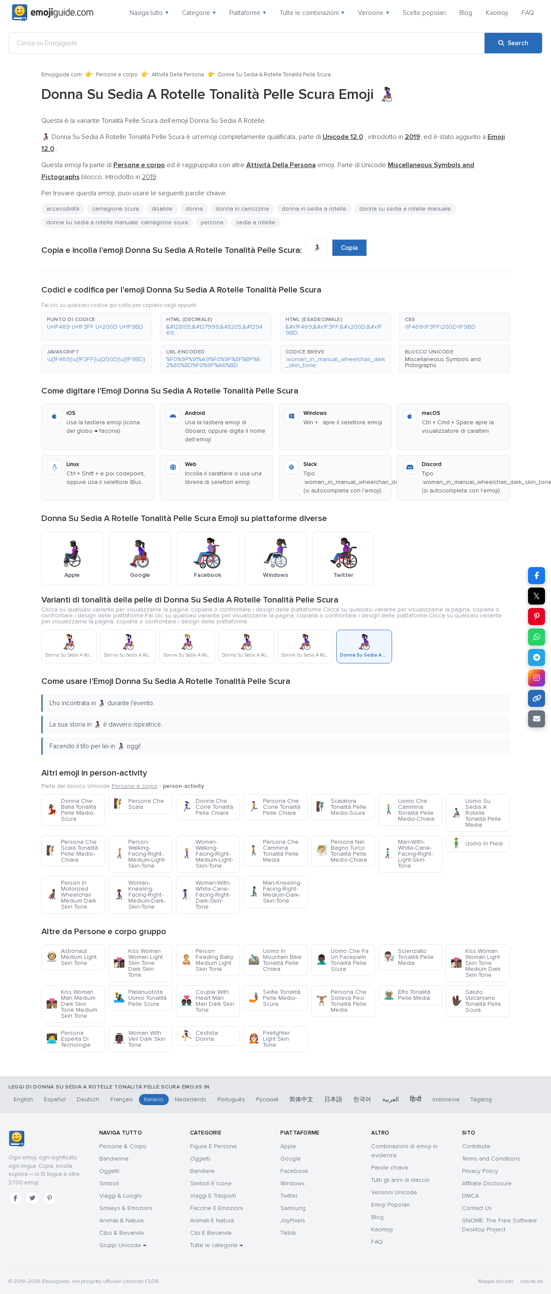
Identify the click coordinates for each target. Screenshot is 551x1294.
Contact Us (477, 1208)
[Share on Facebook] (536, 575)
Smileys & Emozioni (125, 1208)
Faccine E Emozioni (216, 1208)
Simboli (109, 1183)
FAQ (528, 13)
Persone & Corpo (123, 1146)
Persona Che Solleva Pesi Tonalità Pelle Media (341, 1000)
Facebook (294, 1171)
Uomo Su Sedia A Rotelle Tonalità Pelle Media (475, 812)
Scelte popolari (424, 13)
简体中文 (301, 1099)
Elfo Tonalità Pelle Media (406, 995)
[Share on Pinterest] (536, 616)
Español (55, 1099)
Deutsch (88, 1099)
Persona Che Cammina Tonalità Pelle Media (273, 850)
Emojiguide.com (61, 74)
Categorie (199, 13)
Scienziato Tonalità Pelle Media (408, 957)
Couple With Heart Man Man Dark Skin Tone (207, 1000)
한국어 (362, 1099)
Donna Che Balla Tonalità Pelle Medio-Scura (71, 809)
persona (212, 222)
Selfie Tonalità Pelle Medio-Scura (274, 997)
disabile (162, 208)
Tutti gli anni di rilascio (400, 1180)
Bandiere (202, 1171)
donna (194, 208)
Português (231, 1099)
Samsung (293, 1208)
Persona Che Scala (138, 804)
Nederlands (190, 1099)
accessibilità (62, 208)
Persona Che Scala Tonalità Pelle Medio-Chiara (72, 850)
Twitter (288, 1195)
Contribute (476, 1146)
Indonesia (446, 1099)
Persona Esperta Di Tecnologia (68, 1038)
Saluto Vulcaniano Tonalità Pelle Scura (475, 1000)
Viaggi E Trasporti (213, 1195)
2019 (149, 177)
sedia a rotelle (255, 222)
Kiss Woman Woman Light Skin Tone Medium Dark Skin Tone (475, 962)
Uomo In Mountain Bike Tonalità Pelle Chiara (275, 960)
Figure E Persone (213, 1146)
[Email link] (536, 718)
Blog (465, 13)
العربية (390, 1099)
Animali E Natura (212, 1220)
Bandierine (114, 1158)
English (23, 1099)
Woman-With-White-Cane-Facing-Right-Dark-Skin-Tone (206, 894)
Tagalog (481, 1099)
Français (121, 1099)
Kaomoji (497, 13)
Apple (288, 1146)
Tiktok (288, 1232)
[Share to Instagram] (536, 677)
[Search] (513, 43)
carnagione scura (115, 208)
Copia (349, 248)
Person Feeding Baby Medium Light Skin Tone (207, 960)
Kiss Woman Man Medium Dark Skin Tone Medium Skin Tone (71, 1003)
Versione (373, 13)
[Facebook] (15, 1198)
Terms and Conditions (491, 1158)
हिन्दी (415, 1099)
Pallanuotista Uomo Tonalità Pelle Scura (140, 997)
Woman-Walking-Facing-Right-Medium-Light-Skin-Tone (207, 853)
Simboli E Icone (211, 1183)
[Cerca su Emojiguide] (247, 43)
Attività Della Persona (178, 74)
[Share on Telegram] (536, 657)
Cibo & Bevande (121, 1232)
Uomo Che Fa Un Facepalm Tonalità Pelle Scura (342, 960)
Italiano (154, 1099)
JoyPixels (292, 1220)
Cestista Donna (199, 1035)
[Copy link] (536, 698)
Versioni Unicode (394, 1192)
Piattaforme (247, 13)
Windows (292, 1183)
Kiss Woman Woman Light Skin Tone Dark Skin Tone (138, 962)
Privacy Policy (480, 1171)
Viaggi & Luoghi (120, 1195)
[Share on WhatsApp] (536, 637)
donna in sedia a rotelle (314, 208)
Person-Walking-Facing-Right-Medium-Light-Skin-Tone (139, 853)
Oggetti (109, 1171)
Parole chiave (389, 1167)
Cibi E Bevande (211, 1232)
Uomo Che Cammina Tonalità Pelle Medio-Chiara (408, 809)
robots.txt (531, 1281)
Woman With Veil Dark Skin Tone (139, 1038)
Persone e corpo (117, 74)
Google (290, 1158)
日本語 (333, 1099)
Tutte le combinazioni (312, 13)
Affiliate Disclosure (487, 1183)
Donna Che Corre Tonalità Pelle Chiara (207, 806)
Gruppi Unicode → (122, 1245)
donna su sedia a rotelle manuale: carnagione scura (117, 222)
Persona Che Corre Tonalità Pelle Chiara (274, 806)
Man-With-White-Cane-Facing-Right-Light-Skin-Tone (408, 853)
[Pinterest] (49, 1198)
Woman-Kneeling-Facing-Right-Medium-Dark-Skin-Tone (139, 894)
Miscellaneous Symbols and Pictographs (443, 362)
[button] (96, 327)
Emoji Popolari (390, 1204)
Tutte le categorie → (216, 1245)
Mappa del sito (495, 1281)
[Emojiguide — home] (53, 12)
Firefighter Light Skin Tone (269, 1038)
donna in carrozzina (242, 208)
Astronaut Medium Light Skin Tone (71, 957)
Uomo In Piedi (476, 843)
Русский (267, 1099)
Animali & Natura (121, 1220)
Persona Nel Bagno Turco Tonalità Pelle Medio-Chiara (341, 850)
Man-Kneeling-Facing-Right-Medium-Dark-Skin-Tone (275, 891)
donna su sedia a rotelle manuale (405, 208)
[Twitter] (32, 1198)
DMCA (470, 1195)
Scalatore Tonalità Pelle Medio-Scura (341, 806)
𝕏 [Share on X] (536, 596)
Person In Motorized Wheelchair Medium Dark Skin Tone (71, 894)
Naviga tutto (149, 13)
